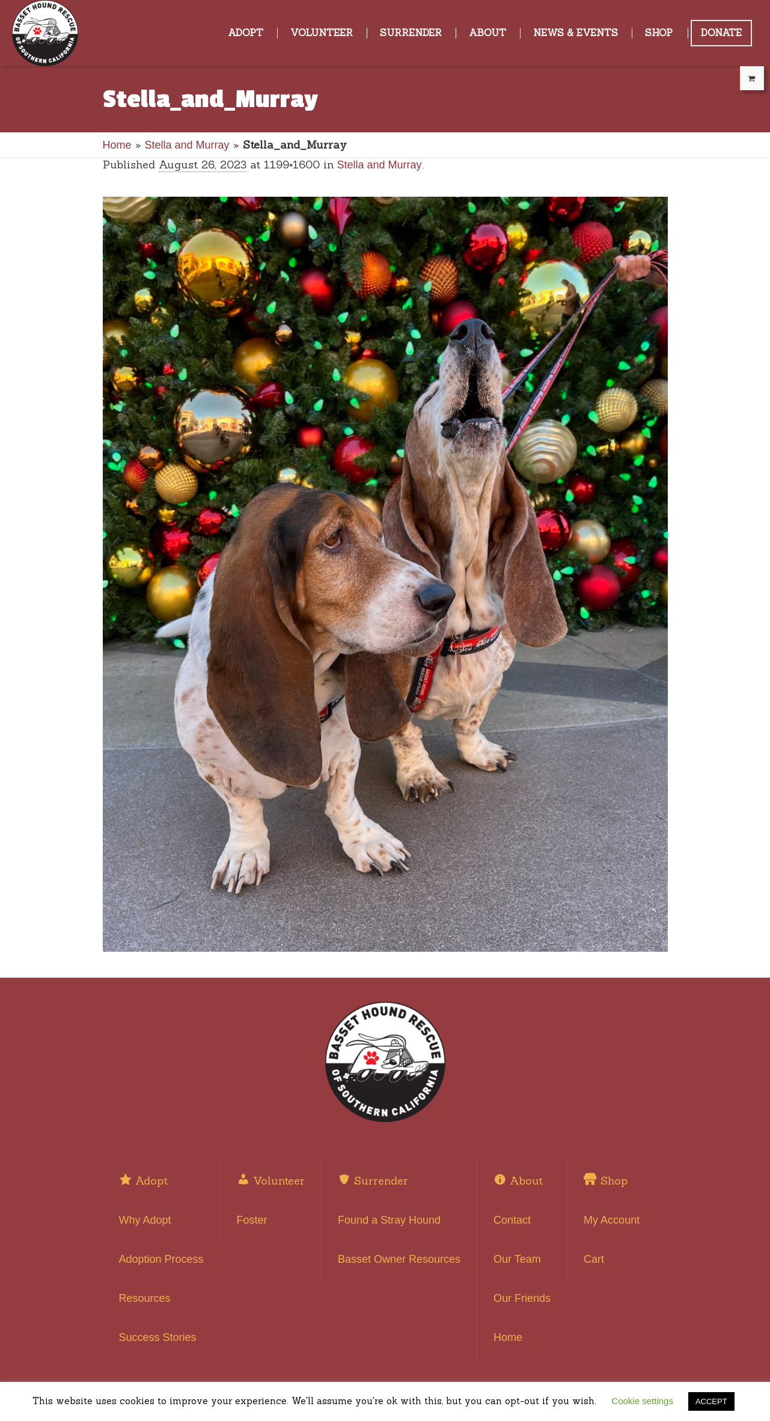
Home (117, 145)
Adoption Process (161, 1259)
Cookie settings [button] (642, 1401)
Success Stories (158, 1337)
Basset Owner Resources (399, 1259)
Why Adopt (145, 1220)
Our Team (517, 1259)
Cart (594, 1259)
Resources (145, 1298)
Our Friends (522, 1298)
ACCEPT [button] (711, 1401)
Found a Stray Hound (389, 1220)
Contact (512, 1220)
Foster (252, 1220)
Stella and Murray (187, 145)
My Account (612, 1220)
